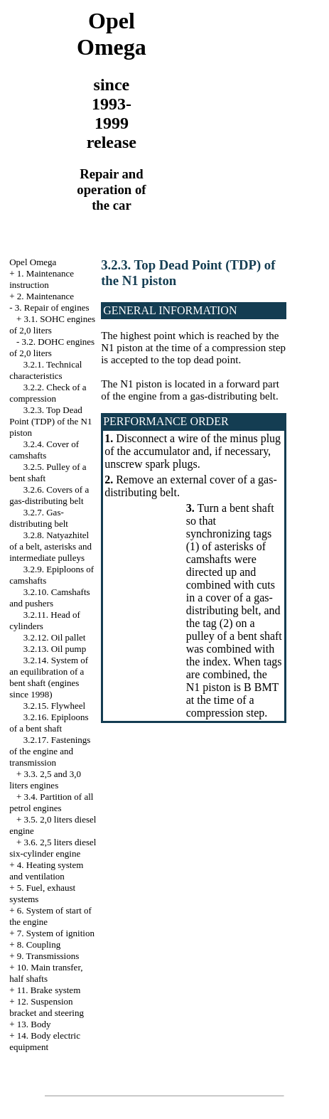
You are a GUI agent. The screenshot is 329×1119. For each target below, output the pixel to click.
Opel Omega (32, 262)
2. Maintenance (45, 296)
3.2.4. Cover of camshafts (44, 450)
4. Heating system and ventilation (46, 871)
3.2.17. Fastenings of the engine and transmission (49, 751)
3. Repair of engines (52, 307)
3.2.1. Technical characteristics (45, 370)
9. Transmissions (48, 956)
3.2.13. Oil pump (54, 648)
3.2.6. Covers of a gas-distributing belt (49, 495)
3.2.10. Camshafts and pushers (49, 598)
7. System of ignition (56, 933)
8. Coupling (38, 944)
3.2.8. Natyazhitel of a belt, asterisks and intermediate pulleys (50, 546)
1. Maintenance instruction (41, 279)
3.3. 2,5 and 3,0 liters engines (45, 780)
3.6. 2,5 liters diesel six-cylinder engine (52, 848)
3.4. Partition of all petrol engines (51, 802)
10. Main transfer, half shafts (45, 973)
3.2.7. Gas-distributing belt (38, 518)
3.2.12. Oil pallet (54, 637)
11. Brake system (48, 990)
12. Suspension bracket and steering (46, 1007)
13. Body (34, 1024)
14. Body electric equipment (44, 1041)
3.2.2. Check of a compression (47, 393)
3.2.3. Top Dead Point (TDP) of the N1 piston (50, 421)
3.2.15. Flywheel (54, 705)
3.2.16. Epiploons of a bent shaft (48, 723)
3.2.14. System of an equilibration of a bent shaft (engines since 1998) (48, 677)
